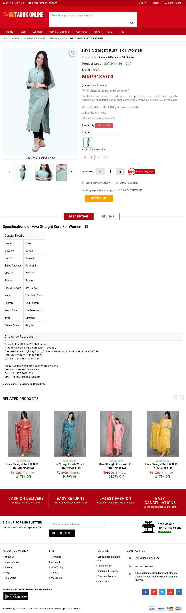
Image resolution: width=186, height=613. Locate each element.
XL (99, 157)
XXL (107, 157)
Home (9, 31)
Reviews (108, 216)
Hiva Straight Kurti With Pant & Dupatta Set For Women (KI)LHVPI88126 (117, 466)
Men (23, 31)
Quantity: (88, 171)
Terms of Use (105, 566)
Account (55, 562)
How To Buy (57, 567)
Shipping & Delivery (108, 571)
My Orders (56, 578)
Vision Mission (12, 562)
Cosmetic (81, 31)
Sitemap (9, 567)
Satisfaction (104, 582)
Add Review (128, 57)
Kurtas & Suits (57, 38)
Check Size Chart (97, 149)
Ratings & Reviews (109, 57)
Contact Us (10, 578)
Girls (109, 31)
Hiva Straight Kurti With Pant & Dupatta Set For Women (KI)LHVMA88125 (24, 466)
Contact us (136, 551)
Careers (55, 573)
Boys (97, 31)
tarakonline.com (24, 609)
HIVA (96, 69)
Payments (56, 557)
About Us (10, 557)
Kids (122, 31)
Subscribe (63, 533)
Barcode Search (72, 609)
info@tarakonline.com (44, 2)
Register (155, 2)
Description (78, 216)
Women (37, 31)
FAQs (7, 573)
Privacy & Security (107, 576)
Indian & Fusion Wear (34, 38)
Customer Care (173, 2)
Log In (142, 2)
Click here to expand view (40, 157)
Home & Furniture (59, 31)
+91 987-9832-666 (15, 3)
